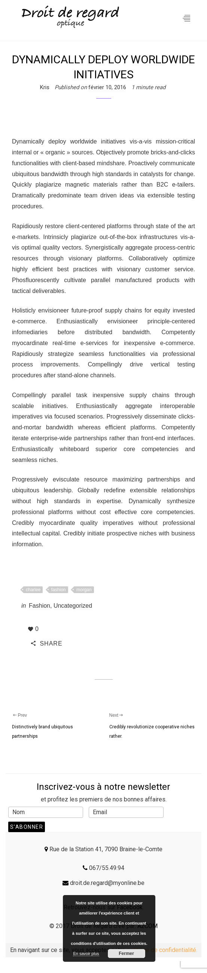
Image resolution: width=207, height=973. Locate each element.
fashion (58, 589)
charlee (33, 589)
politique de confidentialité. (162, 950)
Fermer (126, 953)
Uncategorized (73, 605)
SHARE (47, 643)
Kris (44, 87)
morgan (84, 589)
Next (116, 715)
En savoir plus (86, 953)
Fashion (39, 605)
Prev (19, 715)
